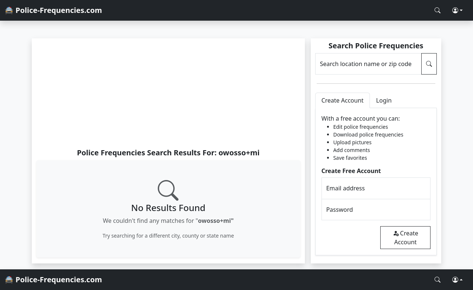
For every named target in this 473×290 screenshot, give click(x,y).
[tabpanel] (376, 181)
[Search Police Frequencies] (437, 10)
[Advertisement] (168, 93)
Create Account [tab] (342, 100)
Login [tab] (384, 100)
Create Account (405, 237)
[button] (457, 10)
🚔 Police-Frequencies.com (53, 10)
